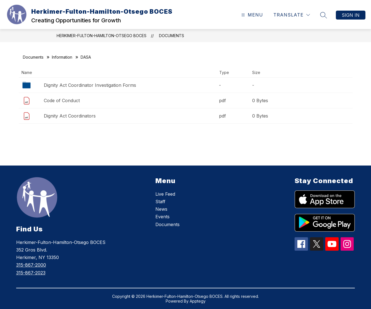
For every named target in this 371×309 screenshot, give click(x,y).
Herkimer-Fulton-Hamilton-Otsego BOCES (101, 35)
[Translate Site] (291, 14)
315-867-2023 (30, 273)
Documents (171, 35)
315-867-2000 (31, 265)
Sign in (351, 15)
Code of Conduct (62, 100)
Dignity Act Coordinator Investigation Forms (90, 85)
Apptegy (198, 301)
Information (62, 57)
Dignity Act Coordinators (70, 116)
